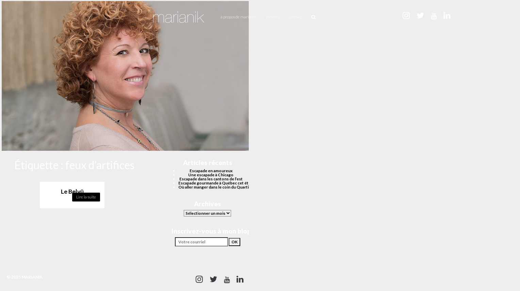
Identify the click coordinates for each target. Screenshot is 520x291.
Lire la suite (86, 196)
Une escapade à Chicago (210, 174)
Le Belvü (72, 191)
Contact (295, 16)
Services (273, 16)
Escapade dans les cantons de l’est (211, 178)
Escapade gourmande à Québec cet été (214, 182)
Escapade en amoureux (211, 170)
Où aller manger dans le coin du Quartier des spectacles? (230, 187)
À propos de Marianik (238, 16)
